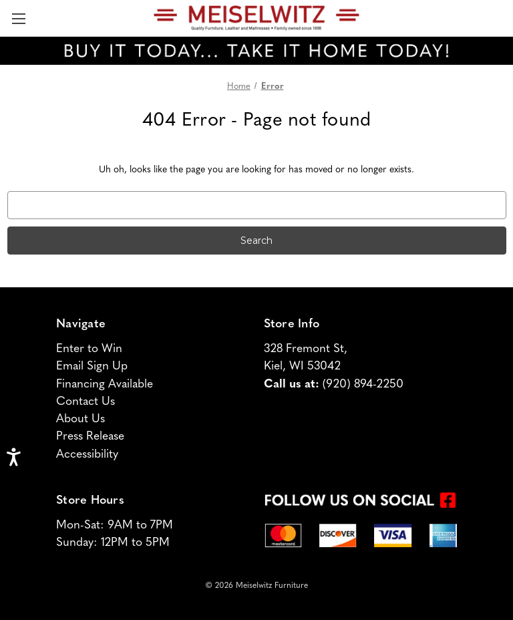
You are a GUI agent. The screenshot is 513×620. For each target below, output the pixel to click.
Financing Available (104, 384)
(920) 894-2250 (363, 384)
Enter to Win (89, 349)
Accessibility (87, 454)
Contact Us (85, 402)
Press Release (90, 436)
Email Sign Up (92, 366)
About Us (80, 419)
